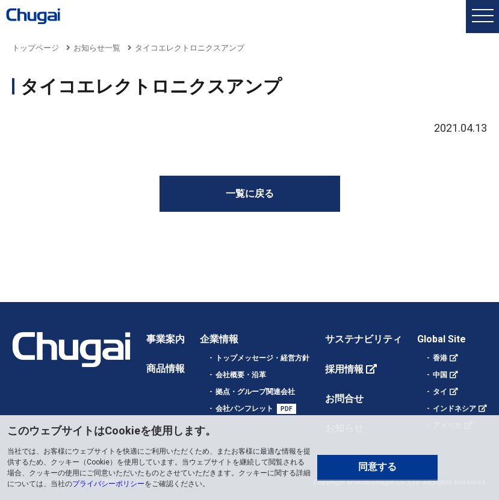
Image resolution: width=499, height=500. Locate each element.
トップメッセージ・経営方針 (262, 358)
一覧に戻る (250, 193)
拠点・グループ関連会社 (255, 391)
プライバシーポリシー (108, 484)
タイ (440, 391)
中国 (440, 375)
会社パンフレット (244, 408)
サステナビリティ (363, 339)
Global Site (441, 339)
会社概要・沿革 (240, 375)
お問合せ (344, 398)
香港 (440, 358)
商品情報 (165, 368)
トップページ (35, 47)
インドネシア (454, 408)
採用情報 (344, 369)
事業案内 (165, 339)
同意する (377, 466)
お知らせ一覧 (96, 47)
